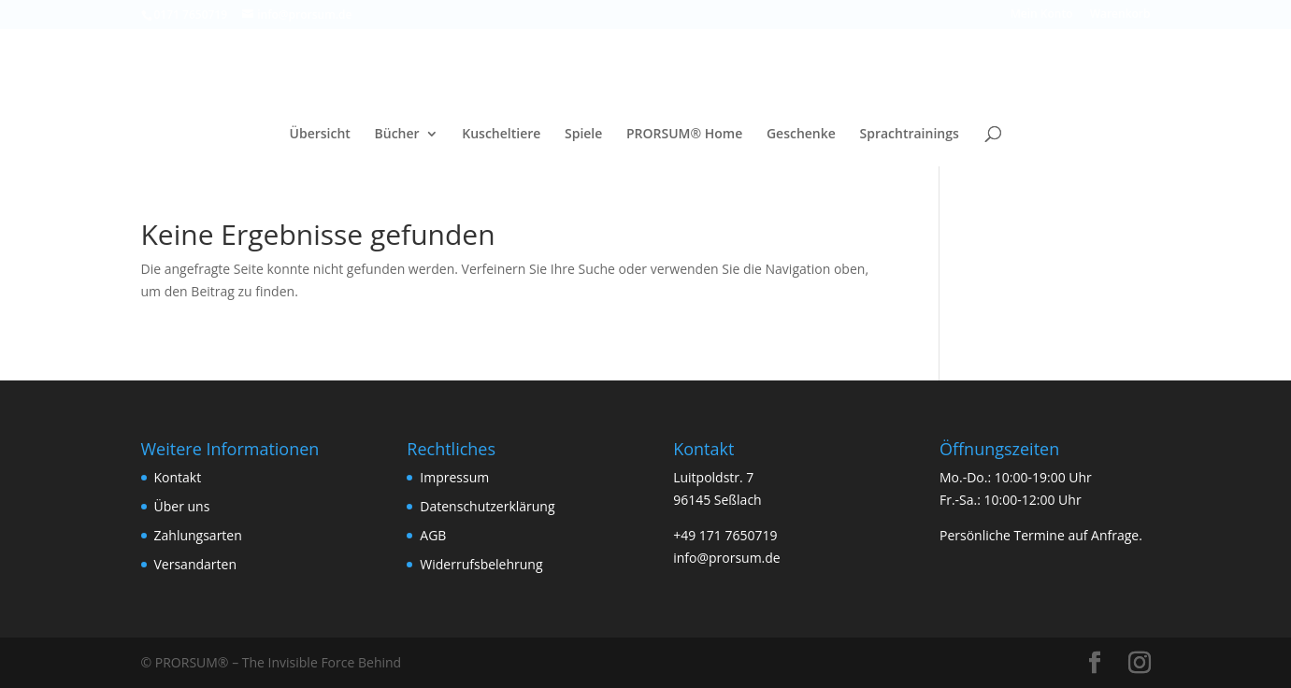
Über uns (182, 506)
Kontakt (178, 477)
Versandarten (195, 564)
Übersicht (320, 134)
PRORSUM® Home (684, 134)
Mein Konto (1042, 15)
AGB (433, 535)
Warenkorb (1120, 15)
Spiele (583, 134)
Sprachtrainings (908, 134)
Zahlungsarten (198, 535)
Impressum (454, 477)
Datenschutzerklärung (487, 506)
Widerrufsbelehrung (481, 564)
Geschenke (801, 134)
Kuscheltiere (501, 134)
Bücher (397, 134)
